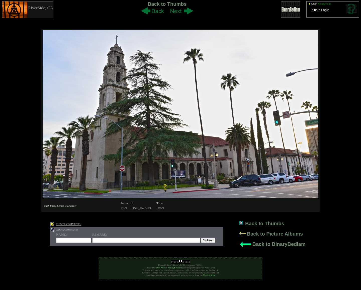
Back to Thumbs (167, 4)
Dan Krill (160, 267)
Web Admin (209, 275)
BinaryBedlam (175, 267)
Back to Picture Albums (275, 234)
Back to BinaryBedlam (278, 244)
